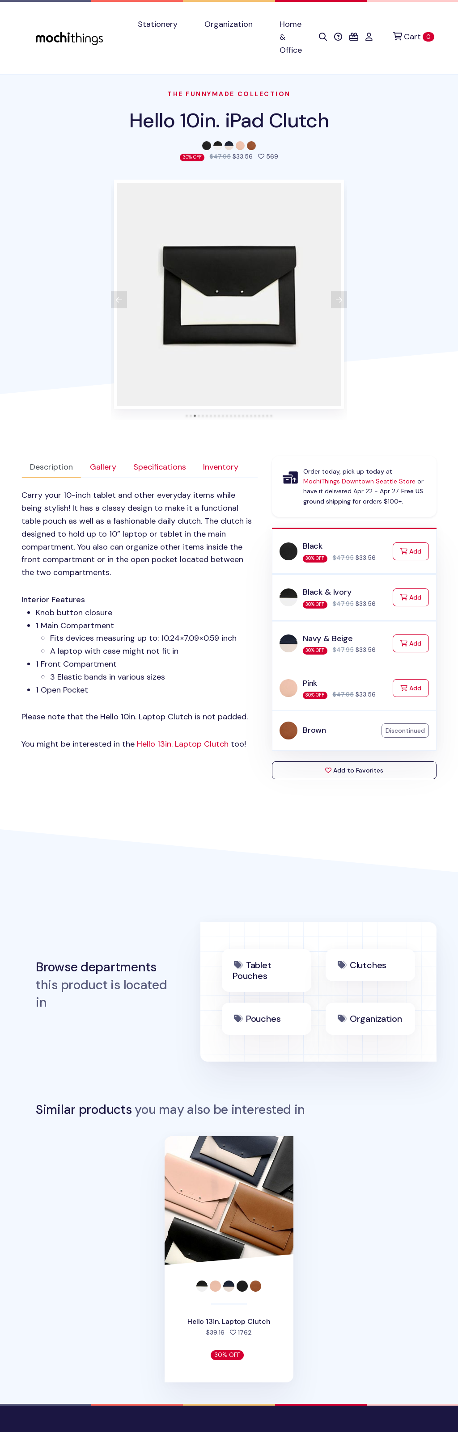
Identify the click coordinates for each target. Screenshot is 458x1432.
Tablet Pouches (252, 970)
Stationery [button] (158, 24)
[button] (323, 37)
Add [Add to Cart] (414, 550)
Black (312, 546)
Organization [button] (228, 24)
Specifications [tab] (159, 467)
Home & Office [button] (291, 37)
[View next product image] (339, 299)
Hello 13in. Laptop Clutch (183, 744)
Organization (376, 1019)
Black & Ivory (327, 592)
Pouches (263, 1019)
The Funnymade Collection (228, 94)
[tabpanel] (139, 620)
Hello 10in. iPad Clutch (228, 120)
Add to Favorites (354, 770)
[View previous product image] (119, 299)
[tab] (187, 416)
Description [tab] (51, 467)
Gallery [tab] (103, 467)
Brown (314, 730)
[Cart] (414, 37)
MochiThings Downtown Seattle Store (359, 481)
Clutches (368, 965)
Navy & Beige (328, 638)
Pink (310, 683)
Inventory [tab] (220, 467)
